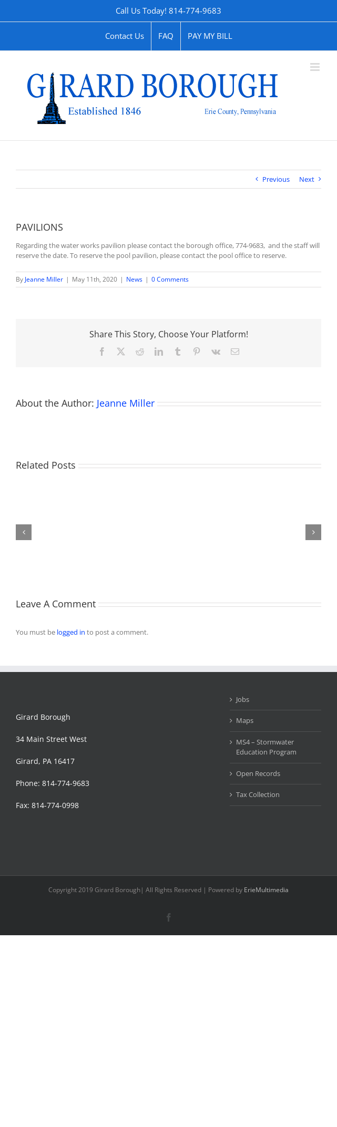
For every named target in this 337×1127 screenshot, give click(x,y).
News (134, 279)
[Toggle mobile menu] (315, 67)
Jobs (242, 699)
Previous (276, 179)
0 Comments (170, 279)
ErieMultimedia (266, 889)
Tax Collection (258, 794)
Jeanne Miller (44, 279)
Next (306, 179)
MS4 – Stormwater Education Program (266, 747)
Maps (244, 720)
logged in (71, 632)
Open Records (258, 773)
